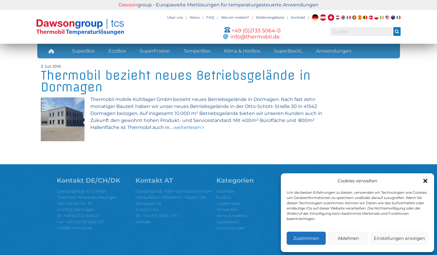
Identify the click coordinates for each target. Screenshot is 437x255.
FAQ (210, 17)
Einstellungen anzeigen (399, 238)
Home (51, 51)
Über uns (175, 17)
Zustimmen (306, 238)
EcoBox (117, 51)
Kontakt (298, 17)
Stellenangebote (270, 17)
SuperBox (83, 51)
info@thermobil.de (74, 227)
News (195, 17)
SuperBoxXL (288, 51)
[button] (425, 181)
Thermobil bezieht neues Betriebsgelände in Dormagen (176, 81)
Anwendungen (334, 51)
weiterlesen (188, 127)
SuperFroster (155, 51)
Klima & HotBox (242, 51)
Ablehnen (348, 238)
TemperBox (197, 51)
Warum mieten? (235, 17)
